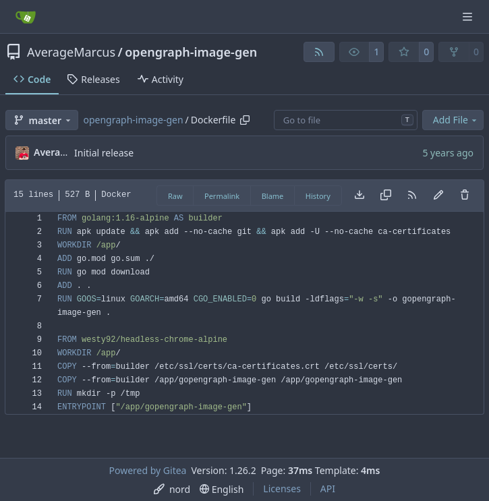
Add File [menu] (456, 119)
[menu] (172, 489)
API (327, 488)
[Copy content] (386, 195)
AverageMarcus (71, 52)
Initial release (104, 152)
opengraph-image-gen (191, 52)
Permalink (221, 196)
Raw (175, 196)
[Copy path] (245, 120)
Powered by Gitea (148, 470)
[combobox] (346, 120)
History (318, 196)
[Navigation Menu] (468, 16)
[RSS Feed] (319, 52)
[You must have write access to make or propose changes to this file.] (465, 195)
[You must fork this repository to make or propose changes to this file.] (438, 195)
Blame (273, 196)
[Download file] (359, 195)
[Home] (26, 17)
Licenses (282, 488)
